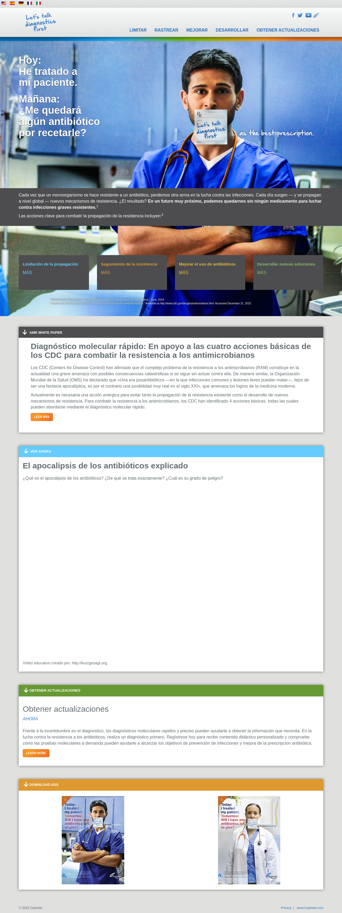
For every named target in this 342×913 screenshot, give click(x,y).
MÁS (27, 272)
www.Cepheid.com (310, 908)
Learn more (36, 753)
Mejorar (197, 30)
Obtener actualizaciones (287, 30)
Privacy (286, 908)
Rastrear (166, 30)
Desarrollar (232, 30)
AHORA (30, 719)
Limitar (138, 30)
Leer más (41, 416)
